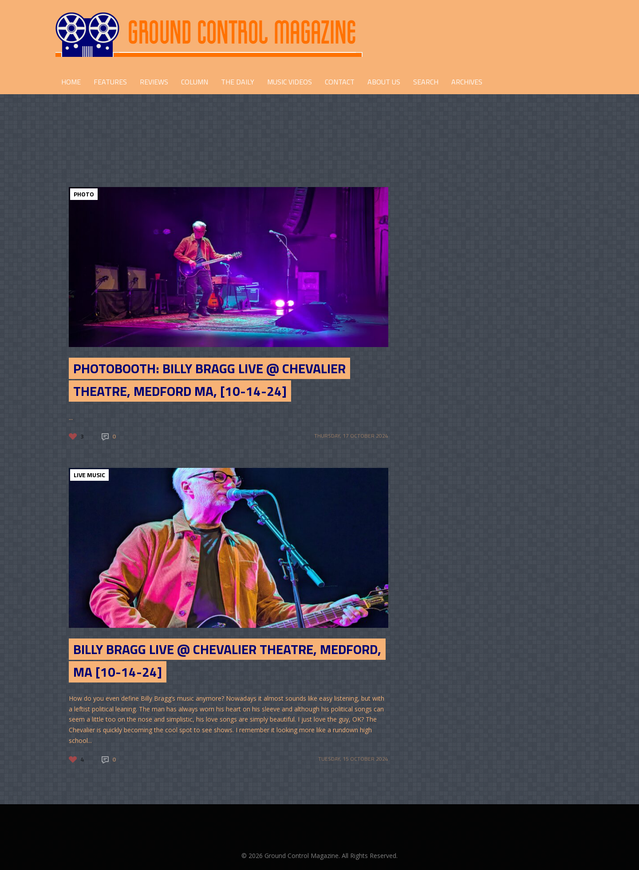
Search (425, 81)
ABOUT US (383, 81)
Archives (466, 81)
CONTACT (340, 81)
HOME (71, 81)
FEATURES (110, 81)
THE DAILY (237, 81)
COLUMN (194, 81)
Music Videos (289, 81)
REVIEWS (154, 81)
